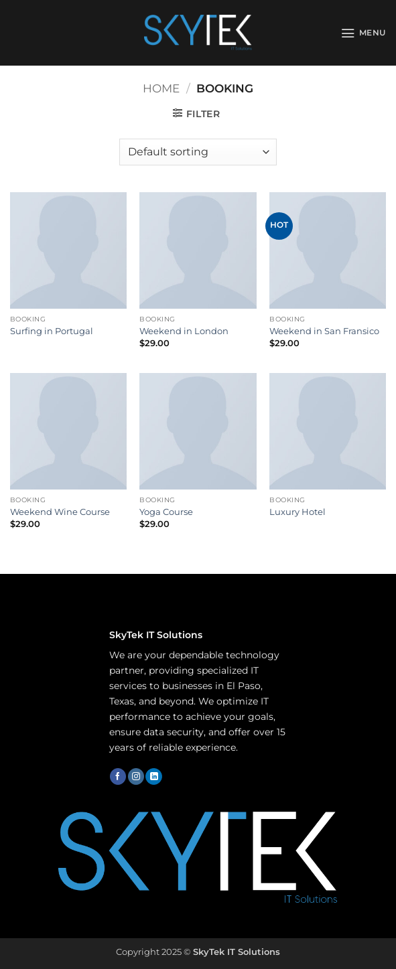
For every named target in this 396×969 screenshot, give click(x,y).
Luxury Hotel (297, 511)
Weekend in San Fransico (324, 330)
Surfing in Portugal (51, 330)
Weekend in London (183, 330)
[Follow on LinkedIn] (153, 776)
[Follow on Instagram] (136, 776)
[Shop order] (197, 152)
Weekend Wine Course (60, 511)
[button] (363, 32)
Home (161, 88)
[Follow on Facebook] (118, 776)
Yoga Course (166, 511)
